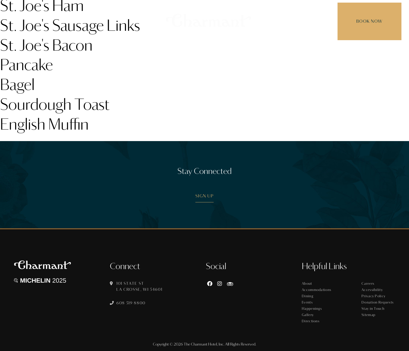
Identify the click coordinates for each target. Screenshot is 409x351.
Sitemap (368, 315)
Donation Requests (378, 302)
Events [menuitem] (209, 48)
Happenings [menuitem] (264, 48)
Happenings (312, 309)
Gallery (308, 315)
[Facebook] (209, 284)
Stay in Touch (373, 309)
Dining (307, 296)
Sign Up (204, 195)
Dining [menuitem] (186, 48)
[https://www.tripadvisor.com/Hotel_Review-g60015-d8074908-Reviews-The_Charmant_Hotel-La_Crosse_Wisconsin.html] (230, 284)
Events (307, 302)
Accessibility (372, 290)
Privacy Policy (374, 296)
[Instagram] (219, 284)
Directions (311, 321)
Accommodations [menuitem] (148, 48)
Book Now (366, 21)
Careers (368, 284)
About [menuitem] (111, 48)
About (307, 284)
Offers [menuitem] (234, 48)
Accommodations (316, 290)
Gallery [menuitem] (296, 48)
